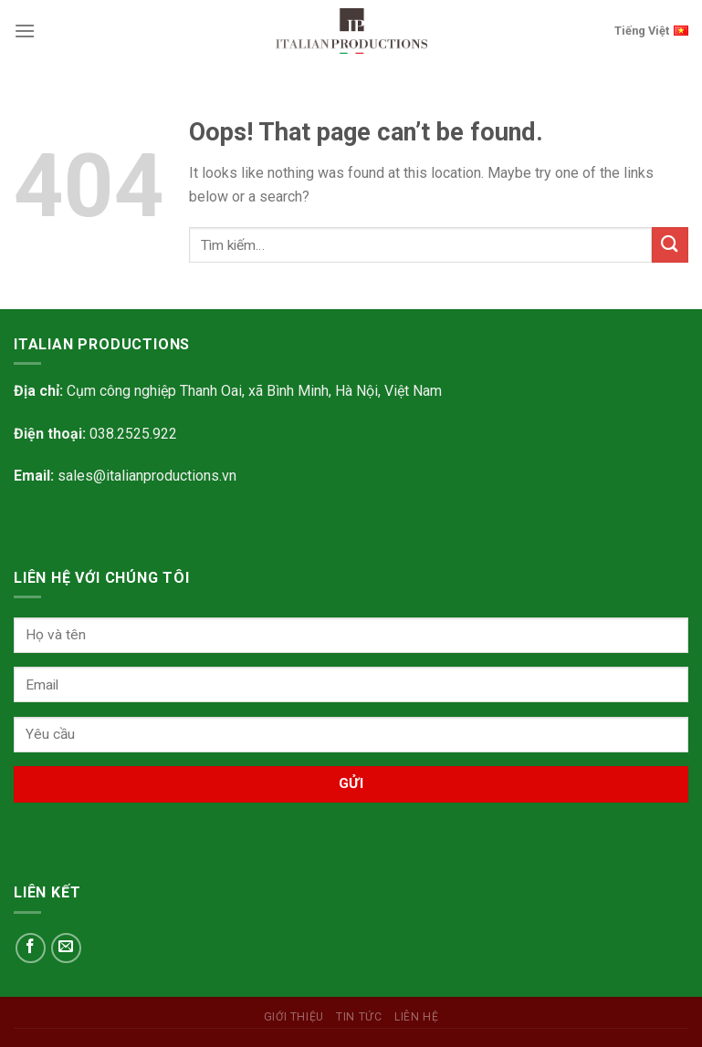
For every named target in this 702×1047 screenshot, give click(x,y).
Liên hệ (416, 1017)
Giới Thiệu (294, 1017)
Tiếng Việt (651, 29)
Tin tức (359, 1017)
